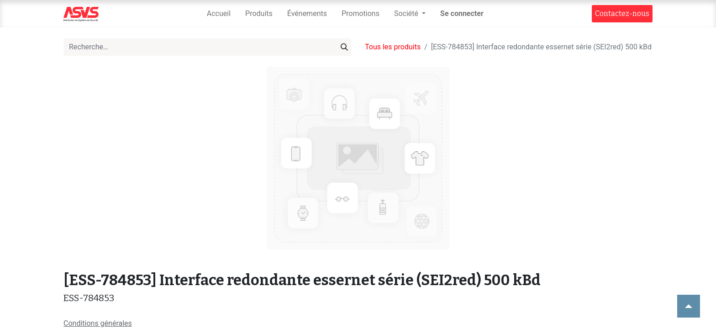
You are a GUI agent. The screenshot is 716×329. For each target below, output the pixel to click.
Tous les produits (393, 46)
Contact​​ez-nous (622, 13)
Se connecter (462, 13)
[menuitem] (219, 14)
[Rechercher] (344, 47)
